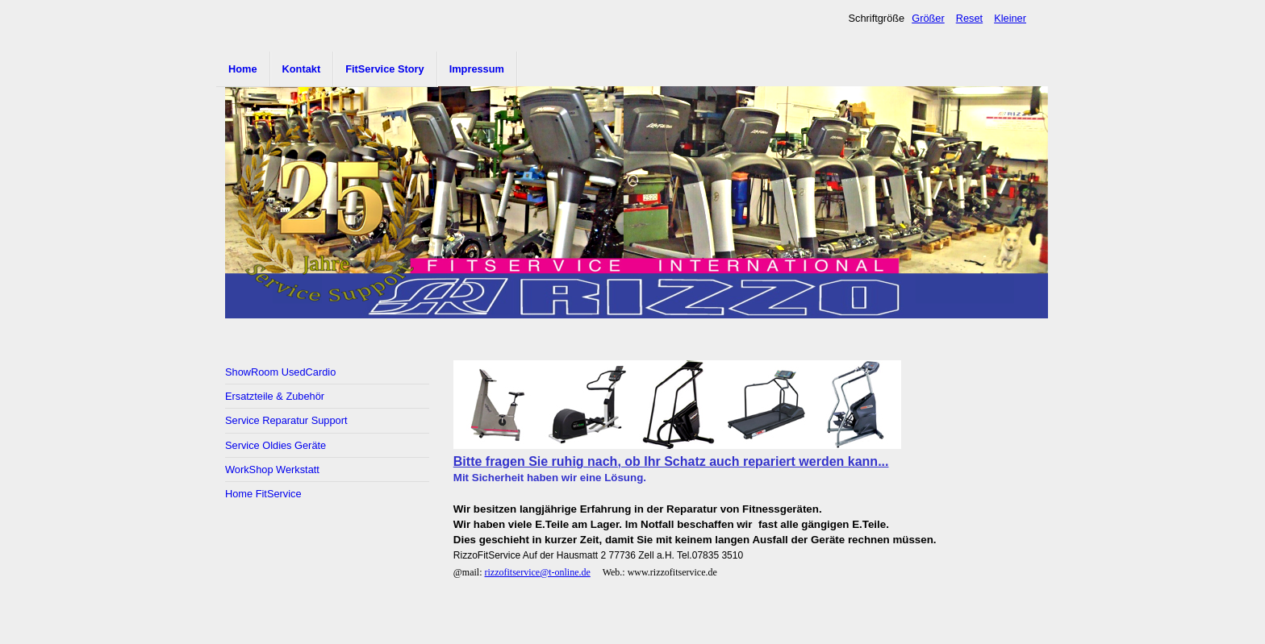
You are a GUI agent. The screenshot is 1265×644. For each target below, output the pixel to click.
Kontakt (301, 69)
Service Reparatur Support (286, 420)
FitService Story (384, 69)
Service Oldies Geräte (275, 445)
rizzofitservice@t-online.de (538, 572)
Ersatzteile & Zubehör (274, 396)
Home (242, 69)
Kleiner (1010, 18)
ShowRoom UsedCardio (280, 372)
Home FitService (263, 494)
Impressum (476, 69)
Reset (969, 18)
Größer (928, 18)
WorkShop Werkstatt (272, 469)
